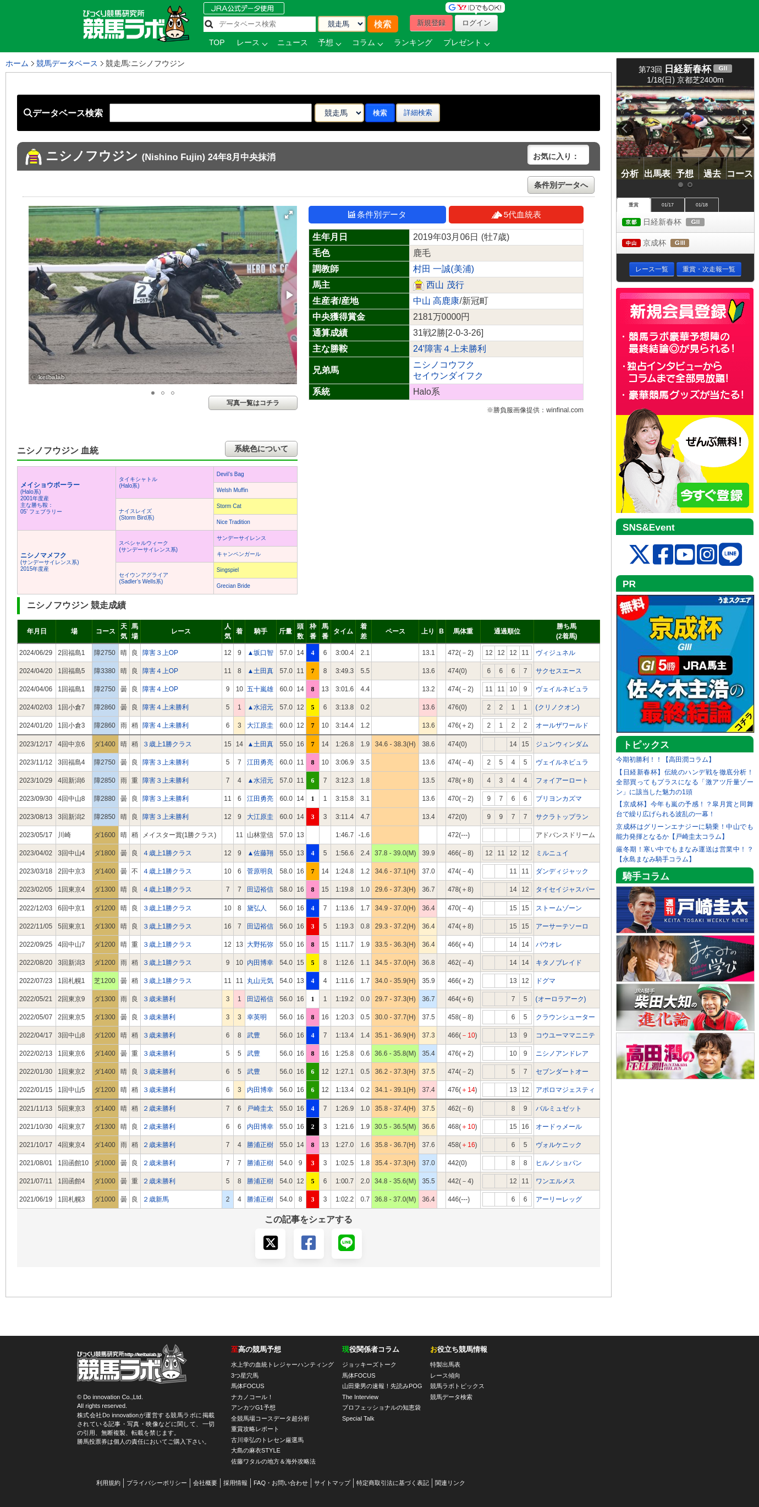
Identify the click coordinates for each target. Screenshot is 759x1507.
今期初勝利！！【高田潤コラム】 (665, 759)
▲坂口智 (260, 653)
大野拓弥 (260, 944)
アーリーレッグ (559, 1199)
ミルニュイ (552, 853)
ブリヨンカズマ (559, 798)
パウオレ (549, 944)
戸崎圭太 (260, 1108)
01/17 (668, 205)
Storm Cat (229, 506)
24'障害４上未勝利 (449, 348)
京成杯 (666, 243)
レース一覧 (651, 269)
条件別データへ (561, 185)
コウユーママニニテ (565, 1035)
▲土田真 (260, 671)
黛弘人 (257, 908)
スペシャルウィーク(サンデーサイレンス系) (148, 546)
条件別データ (377, 214)
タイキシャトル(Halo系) (138, 482)
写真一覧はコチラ (253, 403)
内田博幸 (260, 963)
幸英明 (257, 1017)
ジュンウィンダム (562, 744)
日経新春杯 (673, 222)
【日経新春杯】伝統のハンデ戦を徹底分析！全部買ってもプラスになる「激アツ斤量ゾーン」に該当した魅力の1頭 (685, 782)
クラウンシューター (565, 1017)
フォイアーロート (562, 780)
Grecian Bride (233, 586)
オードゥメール (559, 1127)
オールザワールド (562, 725)
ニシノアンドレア (562, 1053)
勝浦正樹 (260, 1145)
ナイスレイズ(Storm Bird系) (136, 514)
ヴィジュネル (555, 653)
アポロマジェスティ (565, 1090)
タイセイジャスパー (565, 889)
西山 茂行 (445, 285)
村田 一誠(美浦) (443, 269)
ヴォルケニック (559, 1145)
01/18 (702, 205)
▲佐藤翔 (260, 853)
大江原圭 (260, 725)
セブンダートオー (562, 1071)
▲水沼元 (260, 707)
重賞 (634, 205)
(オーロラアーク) (561, 999)
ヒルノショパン (559, 1163)
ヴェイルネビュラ (562, 689)
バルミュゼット (559, 1108)
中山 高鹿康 (436, 300)
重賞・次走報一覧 (709, 269)
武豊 (253, 1035)
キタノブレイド (559, 963)
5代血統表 (516, 214)
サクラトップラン (562, 817)
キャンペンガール (239, 554)
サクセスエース (559, 671)
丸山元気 (260, 981)
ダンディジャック (562, 871)
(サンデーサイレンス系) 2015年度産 (49, 562)
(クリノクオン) (558, 707)
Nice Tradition (233, 522)
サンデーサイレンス (241, 538)
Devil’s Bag (230, 474)
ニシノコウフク (444, 364)
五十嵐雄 (260, 689)
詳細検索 (418, 112)
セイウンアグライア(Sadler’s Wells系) (143, 578)
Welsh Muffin (232, 490)
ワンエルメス (555, 1181)
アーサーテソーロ (562, 926)
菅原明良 (260, 871)
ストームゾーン (559, 908)
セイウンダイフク (448, 375)
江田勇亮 (260, 762)
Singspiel (228, 570)
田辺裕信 (260, 889)
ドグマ (546, 981)
